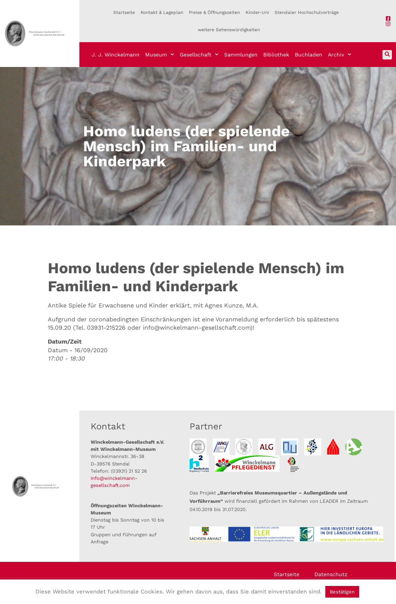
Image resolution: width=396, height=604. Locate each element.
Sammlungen (241, 55)
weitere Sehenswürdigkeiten (229, 29)
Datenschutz (330, 574)
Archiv (339, 54)
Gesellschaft (199, 54)
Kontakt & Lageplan (162, 12)
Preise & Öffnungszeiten (214, 12)
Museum (159, 54)
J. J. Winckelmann (116, 55)
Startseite (124, 12)
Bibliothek (276, 55)
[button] (387, 54)
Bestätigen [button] (342, 592)
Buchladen (308, 55)
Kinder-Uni (257, 12)
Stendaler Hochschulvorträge (307, 12)
